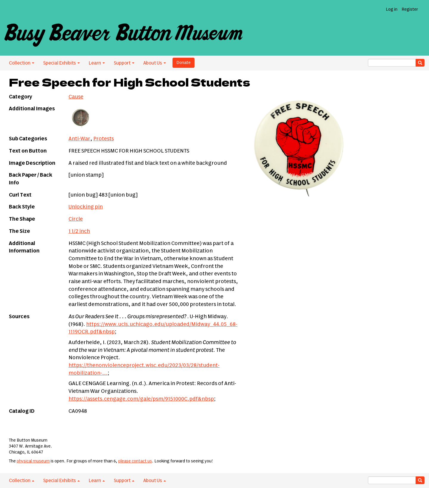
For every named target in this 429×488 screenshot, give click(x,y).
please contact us (135, 461)
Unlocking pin (86, 207)
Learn (97, 63)
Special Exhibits (61, 63)
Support (124, 63)
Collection (21, 63)
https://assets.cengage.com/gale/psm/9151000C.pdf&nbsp (141, 399)
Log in (391, 9)
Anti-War (79, 139)
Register (410, 9)
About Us (154, 63)
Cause (76, 97)
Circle (76, 219)
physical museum (33, 461)
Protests (103, 139)
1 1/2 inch (79, 231)
